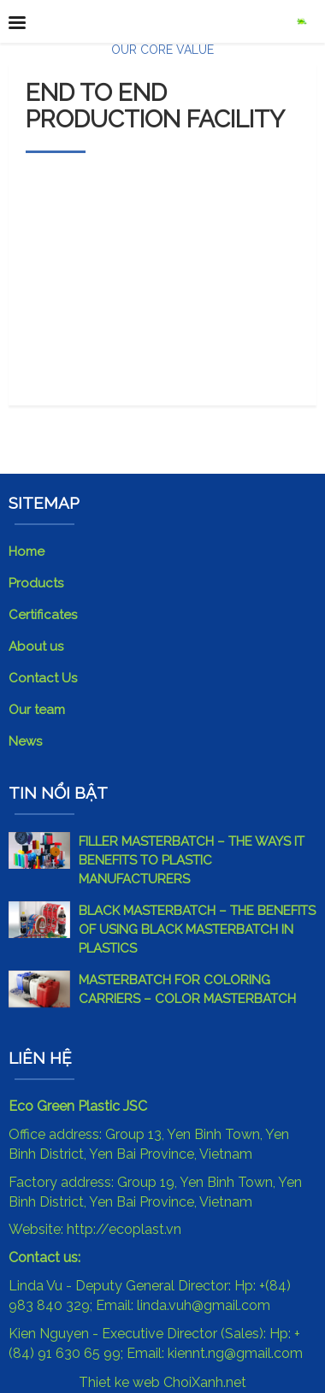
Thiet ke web (119, 1382)
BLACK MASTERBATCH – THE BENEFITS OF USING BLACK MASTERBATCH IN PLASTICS (197, 929)
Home (26, 551)
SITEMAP (44, 502)
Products (36, 583)
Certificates (43, 615)
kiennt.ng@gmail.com (235, 1353)
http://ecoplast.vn (124, 1229)
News (25, 741)
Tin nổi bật (58, 792)
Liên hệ (40, 1057)
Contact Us (43, 678)
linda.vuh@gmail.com (203, 1305)
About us (36, 646)
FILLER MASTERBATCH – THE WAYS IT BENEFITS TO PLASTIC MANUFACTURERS (191, 860)
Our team (37, 709)
